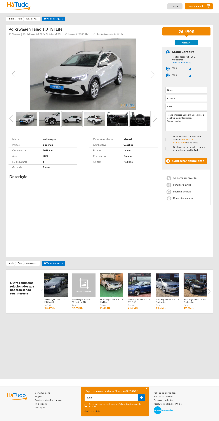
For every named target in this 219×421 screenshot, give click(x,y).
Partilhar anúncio (182, 186)
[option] (83, 75)
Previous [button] (13, 75)
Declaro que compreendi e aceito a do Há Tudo (187, 140)
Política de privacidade (165, 393)
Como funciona (42, 393)
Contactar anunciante (188, 162)
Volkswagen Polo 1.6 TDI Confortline (167, 301)
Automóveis (32, 264)
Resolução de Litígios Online (168, 404)
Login (175, 6)
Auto (20, 264)
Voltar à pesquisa (53, 19)
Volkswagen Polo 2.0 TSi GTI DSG (139, 301)
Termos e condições (163, 400)
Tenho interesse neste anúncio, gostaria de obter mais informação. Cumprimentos (186, 122)
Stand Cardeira (183, 53)
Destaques (40, 407)
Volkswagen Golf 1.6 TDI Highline (111, 301)
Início (11, 264)
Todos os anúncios (181, 64)
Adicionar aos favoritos (185, 179)
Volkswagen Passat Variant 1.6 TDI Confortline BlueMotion (83, 302)
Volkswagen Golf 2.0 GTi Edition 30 (55, 301)
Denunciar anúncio (183, 199)
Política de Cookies (163, 396)
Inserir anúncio (199, 6)
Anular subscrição (92, 411)
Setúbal (47, 306)
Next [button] (153, 75)
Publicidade (41, 404)
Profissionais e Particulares (48, 400)
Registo (38, 396)
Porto (74, 306)
